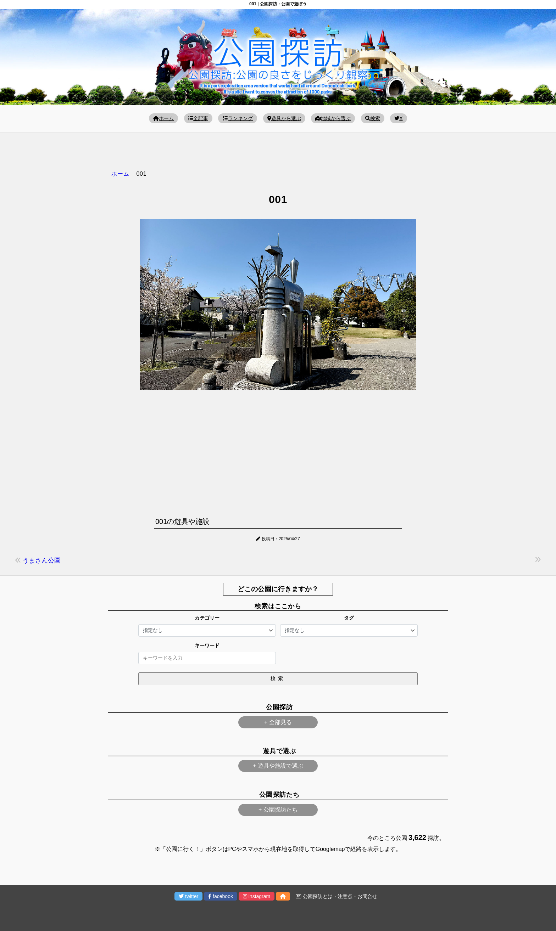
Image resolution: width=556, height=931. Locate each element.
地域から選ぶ (333, 118)
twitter (188, 896)
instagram (256, 896)
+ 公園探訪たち (278, 810)
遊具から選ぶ (284, 118)
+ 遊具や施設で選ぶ (278, 766)
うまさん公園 (41, 560)
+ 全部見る (278, 722)
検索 (372, 118)
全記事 (198, 118)
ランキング (237, 118)
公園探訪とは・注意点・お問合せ (336, 896)
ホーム (163, 118)
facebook (220, 896)
